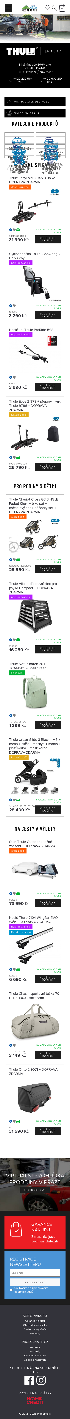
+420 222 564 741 (23, 80)
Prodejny (35, 1333)
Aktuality (35, 1347)
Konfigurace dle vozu (27, 101)
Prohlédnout (35, 1190)
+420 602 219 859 (52, 80)
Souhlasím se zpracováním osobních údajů (29, 1290)
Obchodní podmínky (35, 1325)
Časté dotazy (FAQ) (35, 1329)
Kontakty (35, 1351)
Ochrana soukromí (35, 1355)
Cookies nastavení (35, 1359)
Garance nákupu (35, 1320)
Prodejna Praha (22, 113)
